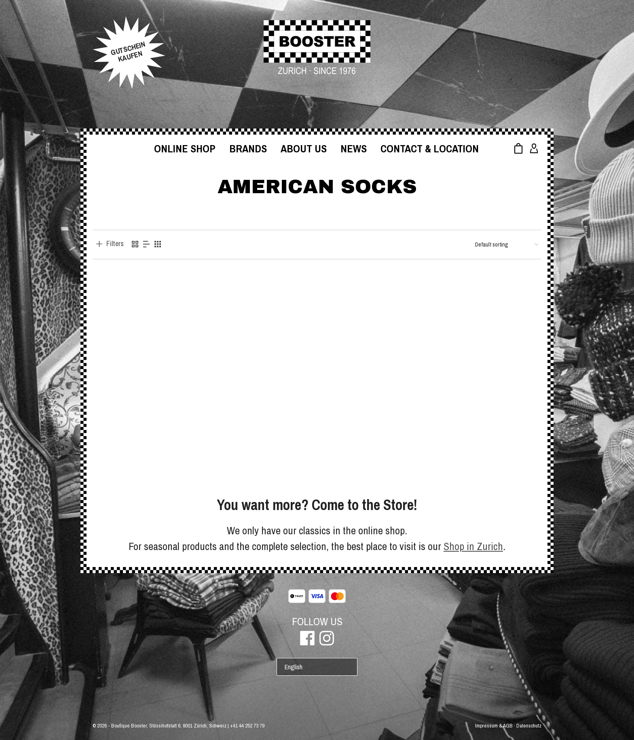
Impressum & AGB (494, 725)
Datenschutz (528, 725)
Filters (115, 243)
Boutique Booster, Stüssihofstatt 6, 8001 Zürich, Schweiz (168, 725)
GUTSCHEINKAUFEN (128, 51)
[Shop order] (506, 244)
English (293, 666)
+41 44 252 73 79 (247, 725)
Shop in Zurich (473, 546)
